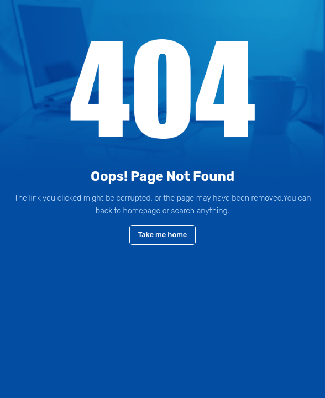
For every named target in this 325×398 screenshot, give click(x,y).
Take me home (162, 235)
